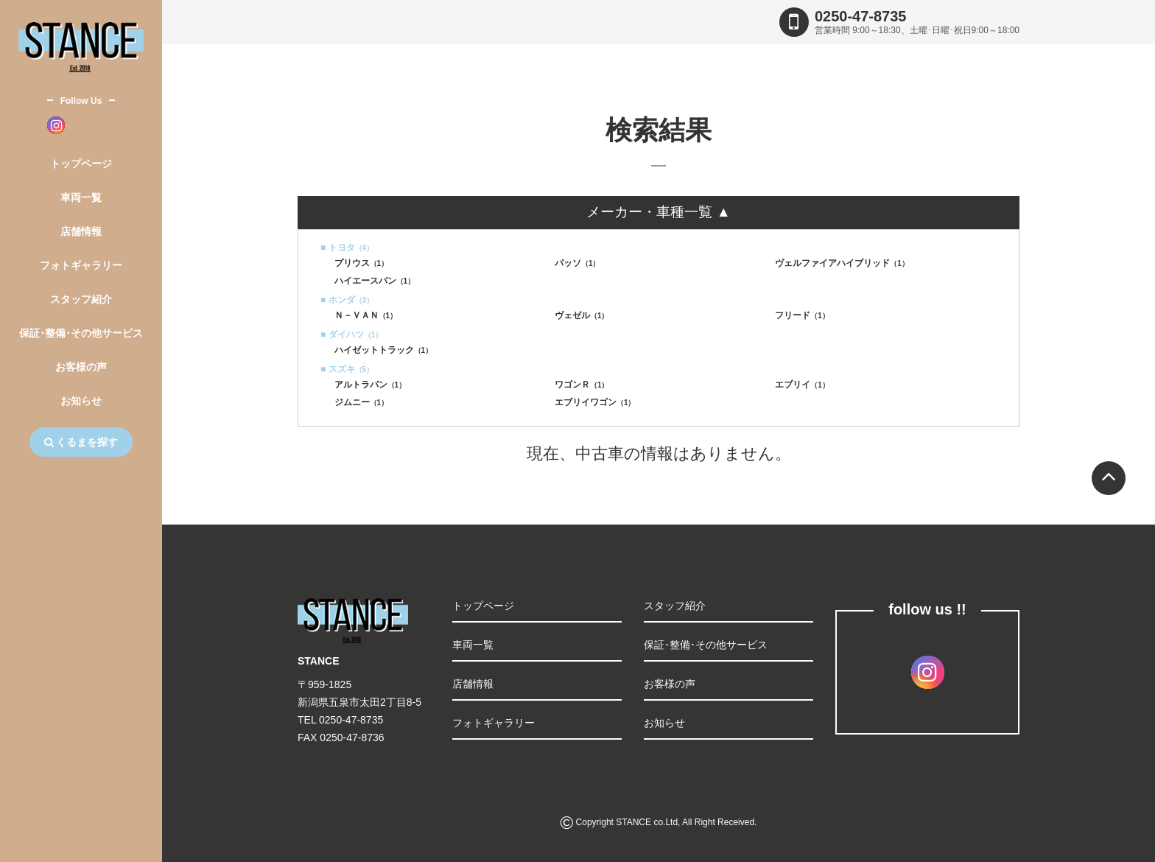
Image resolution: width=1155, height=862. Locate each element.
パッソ (577, 263)
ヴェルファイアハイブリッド (842, 263)
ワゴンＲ (582, 384)
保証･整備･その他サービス (81, 333)
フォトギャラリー (81, 265)
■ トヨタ (346, 247)
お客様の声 (81, 367)
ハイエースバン (374, 281)
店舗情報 (81, 231)
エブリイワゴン (595, 402)
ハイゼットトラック (383, 350)
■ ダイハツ (351, 334)
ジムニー (361, 402)
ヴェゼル (582, 315)
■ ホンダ (346, 300)
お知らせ (81, 401)
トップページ (81, 163)
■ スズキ (346, 369)
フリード (802, 315)
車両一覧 (81, 197)
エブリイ (802, 384)
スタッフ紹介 (81, 299)
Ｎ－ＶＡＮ (366, 315)
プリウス (361, 263)
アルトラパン (370, 384)
